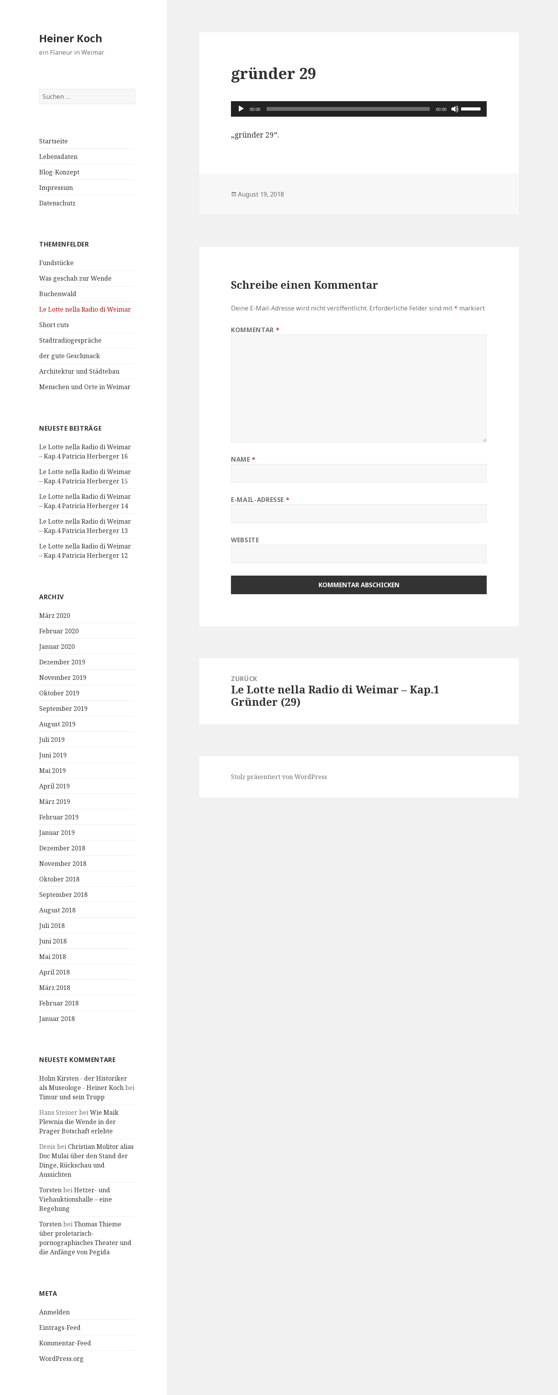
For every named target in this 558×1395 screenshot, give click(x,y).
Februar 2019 (59, 817)
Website (245, 540)
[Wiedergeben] (241, 109)
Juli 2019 (52, 739)
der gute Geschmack (69, 356)
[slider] (348, 109)
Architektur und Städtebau (79, 371)
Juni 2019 (53, 755)
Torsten (50, 1190)
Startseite (53, 141)
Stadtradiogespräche (70, 340)
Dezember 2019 (62, 662)
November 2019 (62, 677)
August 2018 (57, 910)
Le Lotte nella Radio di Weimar (85, 309)
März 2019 (54, 801)
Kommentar (255, 330)
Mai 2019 (52, 770)
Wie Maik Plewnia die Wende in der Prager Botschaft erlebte (79, 1121)
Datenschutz (57, 203)
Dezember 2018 (62, 848)
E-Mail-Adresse (260, 499)
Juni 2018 (53, 941)
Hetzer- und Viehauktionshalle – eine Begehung (75, 1199)
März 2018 (54, 987)
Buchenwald (57, 294)
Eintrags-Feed (60, 1327)
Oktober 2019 (59, 693)
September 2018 (63, 894)
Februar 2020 (59, 631)
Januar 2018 (57, 1018)
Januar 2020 (57, 646)
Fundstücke (56, 263)
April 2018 (54, 972)
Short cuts (54, 325)
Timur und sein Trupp (72, 1097)
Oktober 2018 (59, 879)
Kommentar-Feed (65, 1343)
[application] (359, 109)
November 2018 (62, 863)
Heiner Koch (70, 38)
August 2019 (57, 724)
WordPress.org (61, 1358)
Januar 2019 (57, 832)
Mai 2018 (52, 956)
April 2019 (54, 786)
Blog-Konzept (59, 172)
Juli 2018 (52, 925)
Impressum (56, 187)
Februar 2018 (59, 1003)
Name (243, 459)
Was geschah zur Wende (75, 278)
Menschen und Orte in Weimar (85, 387)
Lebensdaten (58, 156)
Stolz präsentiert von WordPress (279, 777)
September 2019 (63, 708)
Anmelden (54, 1312)
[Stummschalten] (455, 109)
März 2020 (54, 615)
